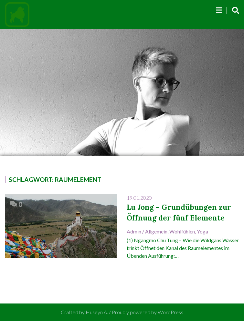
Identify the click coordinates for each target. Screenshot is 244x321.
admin (134, 231)
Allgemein (156, 231)
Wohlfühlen (182, 231)
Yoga (202, 231)
